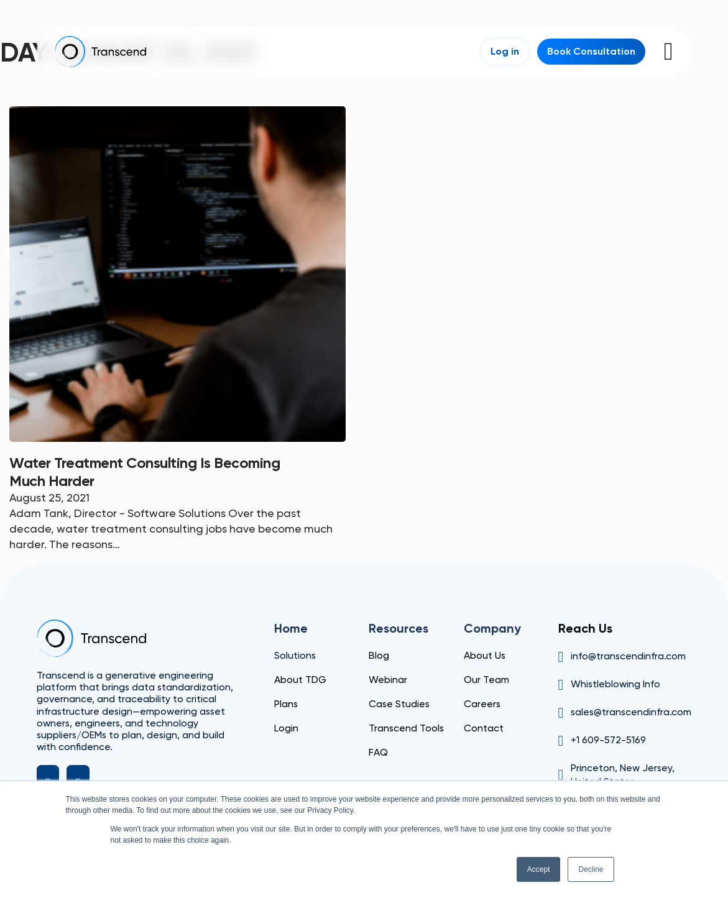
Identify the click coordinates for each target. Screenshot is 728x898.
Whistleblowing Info (615, 684)
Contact (484, 728)
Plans (286, 704)
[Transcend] (91, 638)
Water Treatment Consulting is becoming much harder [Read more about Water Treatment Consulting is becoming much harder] (144, 472)
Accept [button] (538, 869)
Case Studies (399, 704)
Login (286, 728)
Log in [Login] (505, 51)
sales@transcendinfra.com (631, 712)
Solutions (295, 655)
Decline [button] (590, 869)
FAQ (378, 752)
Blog (379, 655)
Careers (482, 704)
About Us (484, 655)
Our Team (486, 679)
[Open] (668, 51)
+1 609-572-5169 (608, 740)
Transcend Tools (406, 728)
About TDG (300, 679)
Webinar (388, 679)
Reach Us (585, 628)
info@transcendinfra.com (628, 656)
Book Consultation (591, 51)
